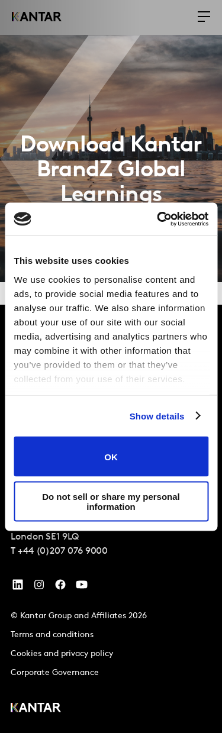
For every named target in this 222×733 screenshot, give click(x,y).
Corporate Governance (55, 673)
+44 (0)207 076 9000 (63, 551)
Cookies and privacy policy (62, 654)
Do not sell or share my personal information (111, 501)
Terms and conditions (52, 635)
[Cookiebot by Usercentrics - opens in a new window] (158, 219)
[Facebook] (60, 587)
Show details (157, 416)
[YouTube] (18, 587)
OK (111, 456)
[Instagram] (39, 587)
